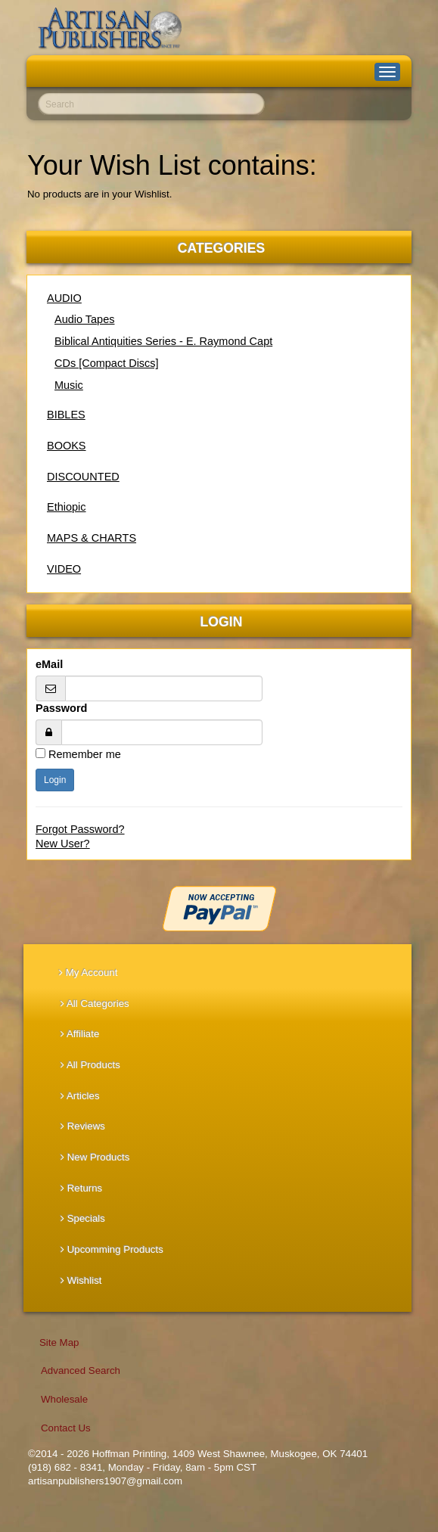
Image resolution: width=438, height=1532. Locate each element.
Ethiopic (66, 507)
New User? (63, 843)
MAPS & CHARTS (91, 538)
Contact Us (66, 1428)
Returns (81, 1188)
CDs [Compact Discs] (106, 363)
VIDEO (64, 569)
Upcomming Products (112, 1249)
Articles (80, 1096)
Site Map (59, 1342)
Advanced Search (80, 1370)
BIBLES (66, 415)
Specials (83, 1218)
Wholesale (64, 1399)
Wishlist (81, 1280)
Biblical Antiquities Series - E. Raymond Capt (163, 341)
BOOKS (66, 446)
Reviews (83, 1126)
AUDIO (64, 298)
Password (61, 708)
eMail (49, 664)
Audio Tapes (84, 319)
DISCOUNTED (83, 477)
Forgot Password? (80, 829)
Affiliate (80, 1033)
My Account (88, 972)
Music (68, 385)
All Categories (95, 1003)
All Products (90, 1065)
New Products (95, 1157)
